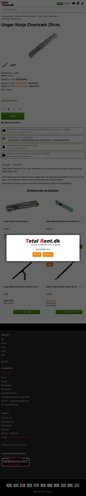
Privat (37, 254)
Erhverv (48, 254)
